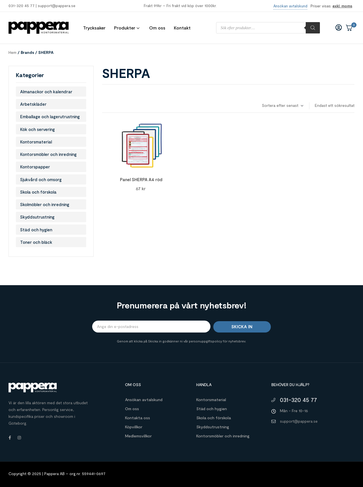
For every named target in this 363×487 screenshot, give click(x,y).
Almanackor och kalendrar (46, 91)
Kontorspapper (35, 166)
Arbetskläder (33, 104)
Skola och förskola (38, 191)
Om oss (132, 408)
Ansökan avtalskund (143, 399)
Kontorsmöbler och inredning (48, 154)
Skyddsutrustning (37, 216)
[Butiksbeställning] (282, 105)
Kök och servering (37, 129)
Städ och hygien (36, 229)
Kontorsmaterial (36, 141)
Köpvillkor (133, 426)
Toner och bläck (36, 242)
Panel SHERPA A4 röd (141, 179)
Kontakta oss (137, 417)
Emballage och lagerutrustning (50, 116)
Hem (12, 52)
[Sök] (313, 27)
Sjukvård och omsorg (41, 179)
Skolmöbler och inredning (44, 204)
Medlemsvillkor (138, 435)
